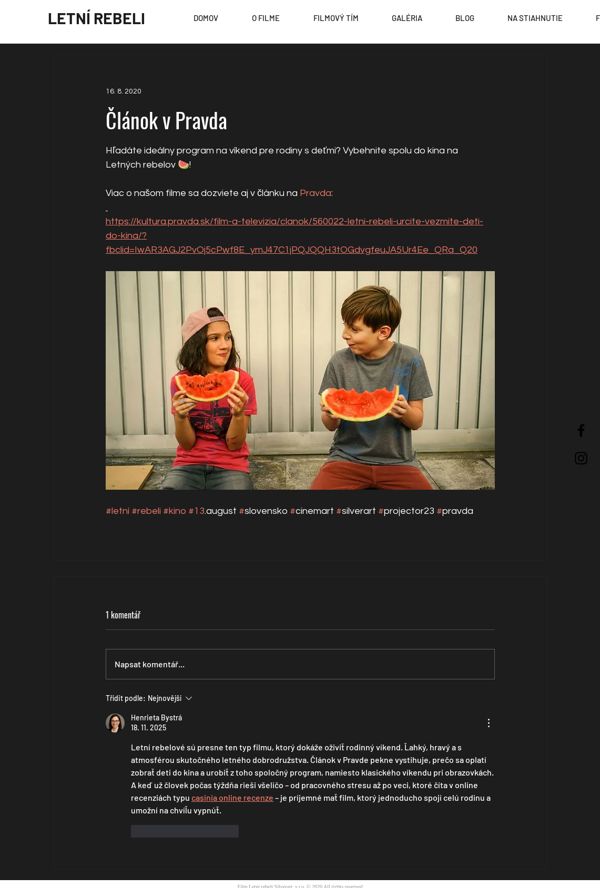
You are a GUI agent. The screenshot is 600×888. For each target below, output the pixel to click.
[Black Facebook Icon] (581, 430)
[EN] (580, 407)
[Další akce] (488, 723)
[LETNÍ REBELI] (96, 18)
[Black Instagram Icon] (581, 458)
